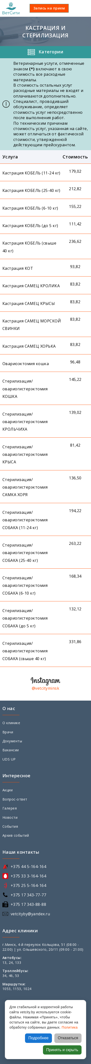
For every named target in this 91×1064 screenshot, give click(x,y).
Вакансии (10, 750)
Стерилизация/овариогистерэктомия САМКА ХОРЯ (25, 487)
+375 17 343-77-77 (28, 895)
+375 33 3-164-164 (28, 876)
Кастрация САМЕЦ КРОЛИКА (31, 285)
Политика (70, 1027)
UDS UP (9, 759)
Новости (9, 817)
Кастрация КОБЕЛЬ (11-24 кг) (31, 173)
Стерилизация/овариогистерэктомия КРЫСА (25, 454)
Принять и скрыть (62, 1050)
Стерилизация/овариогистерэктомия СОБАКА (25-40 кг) (25, 552)
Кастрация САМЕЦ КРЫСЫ (28, 303)
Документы (12, 741)
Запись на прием (49, 8)
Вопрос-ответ (14, 799)
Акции (7, 790)
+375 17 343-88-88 (28, 904)
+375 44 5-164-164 (28, 866)
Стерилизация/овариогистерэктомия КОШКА (25, 388)
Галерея (9, 808)
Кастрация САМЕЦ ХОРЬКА (29, 346)
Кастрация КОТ (17, 268)
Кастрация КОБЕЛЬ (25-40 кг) (31, 190)
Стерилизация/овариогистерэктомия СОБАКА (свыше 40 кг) (25, 651)
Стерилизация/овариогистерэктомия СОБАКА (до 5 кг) (25, 618)
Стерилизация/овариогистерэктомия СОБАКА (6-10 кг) (25, 585)
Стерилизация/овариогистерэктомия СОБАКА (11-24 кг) (25, 520)
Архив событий (15, 835)
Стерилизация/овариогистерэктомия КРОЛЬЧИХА (25, 421)
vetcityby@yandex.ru (30, 914)
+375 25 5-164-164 (28, 885)
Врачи (7, 732)
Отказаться (68, 1038)
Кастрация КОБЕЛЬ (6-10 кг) (30, 208)
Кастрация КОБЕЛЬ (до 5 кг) (30, 225)
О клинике (11, 722)
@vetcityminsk (45, 688)
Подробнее (38, 1038)
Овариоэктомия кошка (25, 363)
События (10, 826)
